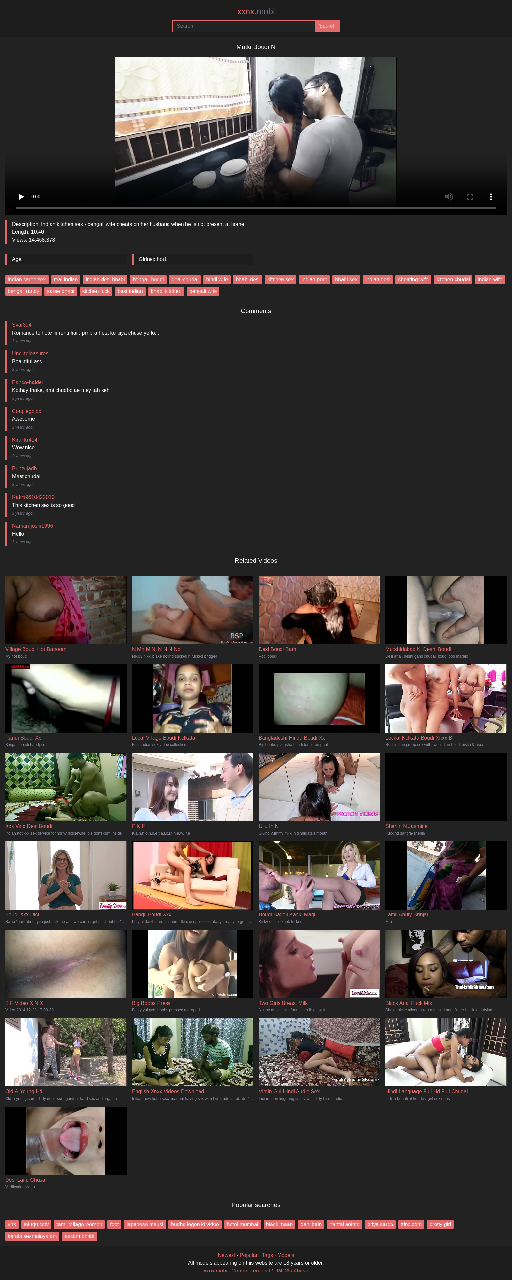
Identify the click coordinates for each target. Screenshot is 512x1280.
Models (285, 1255)
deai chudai (185, 279)
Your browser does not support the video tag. (256, 133)
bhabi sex (346, 279)
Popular (249, 1255)
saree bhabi (60, 291)
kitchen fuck (96, 291)
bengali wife (203, 291)
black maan (279, 1224)
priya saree (380, 1224)
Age (16, 259)
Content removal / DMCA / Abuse (270, 1270)
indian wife (490, 279)
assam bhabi (79, 1236)
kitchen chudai (453, 279)
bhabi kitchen (166, 291)
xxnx (256, 11)
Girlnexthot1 (153, 259)
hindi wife (217, 279)
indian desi (378, 279)
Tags (267, 1255)
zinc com (411, 1224)
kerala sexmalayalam (32, 1236)
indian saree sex (27, 279)
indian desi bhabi (105, 279)
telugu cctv (36, 1224)
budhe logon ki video (195, 1224)
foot (114, 1224)
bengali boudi (148, 279)
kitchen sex (280, 279)
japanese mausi (145, 1224)
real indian (66, 279)
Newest (226, 1255)
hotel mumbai (242, 1224)
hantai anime (344, 1224)
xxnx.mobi (215, 1270)
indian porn (314, 279)
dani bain (311, 1224)
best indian (130, 291)
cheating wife (413, 279)
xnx (12, 1224)
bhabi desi (248, 279)
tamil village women (79, 1224)
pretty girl (440, 1224)
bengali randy (23, 291)
